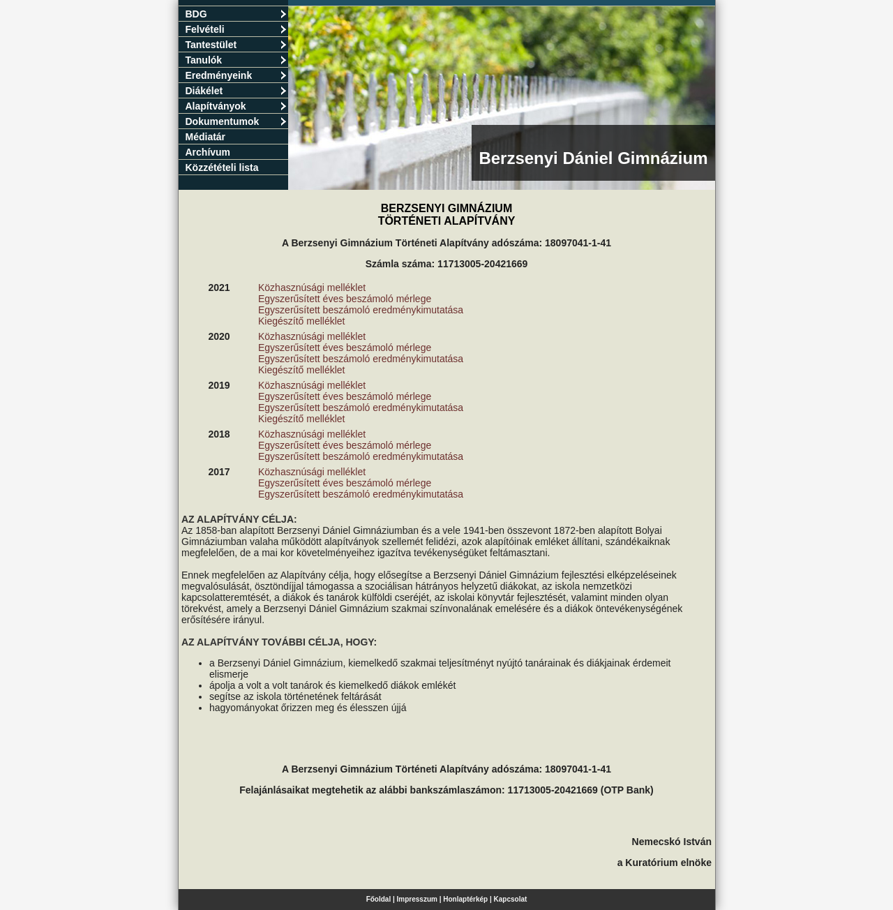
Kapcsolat (510, 899)
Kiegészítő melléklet (301, 321)
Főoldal (378, 899)
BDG (236, 14)
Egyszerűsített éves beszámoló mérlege (344, 298)
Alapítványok (236, 106)
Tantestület (236, 44)
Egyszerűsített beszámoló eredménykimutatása (360, 309)
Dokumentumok (236, 121)
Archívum (208, 152)
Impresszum (417, 899)
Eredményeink (236, 75)
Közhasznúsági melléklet (312, 287)
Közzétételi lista (222, 167)
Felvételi (236, 29)
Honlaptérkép (465, 899)
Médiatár (206, 136)
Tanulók (236, 60)
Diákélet (236, 90)
